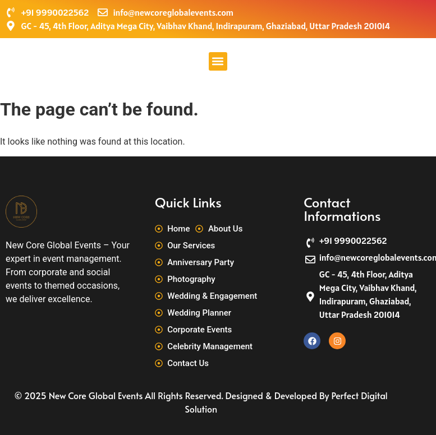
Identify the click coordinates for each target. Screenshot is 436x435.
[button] (218, 61)
